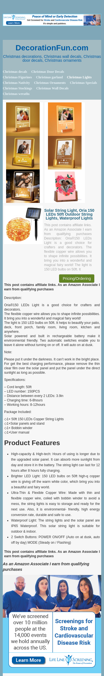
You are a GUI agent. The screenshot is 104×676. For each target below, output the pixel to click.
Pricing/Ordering (77, 278)
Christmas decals (15, 72)
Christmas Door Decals (47, 72)
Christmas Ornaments (50, 83)
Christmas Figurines (17, 77)
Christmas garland (49, 77)
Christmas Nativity (16, 83)
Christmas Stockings (17, 88)
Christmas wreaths (16, 94)
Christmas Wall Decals (52, 88)
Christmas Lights (79, 77)
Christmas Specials (83, 83)
